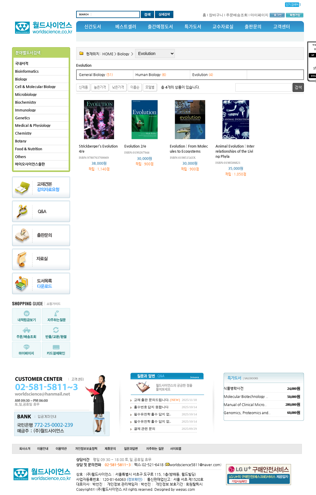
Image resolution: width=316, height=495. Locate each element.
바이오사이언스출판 (30, 164)
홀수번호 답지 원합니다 (151, 407)
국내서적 (21, 63)
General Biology (96, 74)
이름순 (134, 87)
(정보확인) (134, 479)
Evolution (83, 65)
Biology (21, 79)
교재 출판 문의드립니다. (151, 400)
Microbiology (26, 94)
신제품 (83, 87)
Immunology (25, 110)
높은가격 (100, 87)
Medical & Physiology (33, 125)
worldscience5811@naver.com (194, 465)
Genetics (22, 118)
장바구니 (216, 15)
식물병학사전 (233, 388)
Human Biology (150, 74)
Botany (20, 141)
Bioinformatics (27, 71)
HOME (107, 54)
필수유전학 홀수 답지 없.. (152, 414)
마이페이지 (259, 15)
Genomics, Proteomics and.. (247, 413)
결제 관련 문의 (145, 428)
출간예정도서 (160, 26)
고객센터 (281, 26)
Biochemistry (25, 102)
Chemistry (23, 133)
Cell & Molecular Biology (35, 86)
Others (20, 156)
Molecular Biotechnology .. (246, 396)
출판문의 (253, 26)
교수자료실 (223, 26)
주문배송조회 (237, 15)
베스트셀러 (125, 26)
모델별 (149, 87)
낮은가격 (118, 87)
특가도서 (192, 26)
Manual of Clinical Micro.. (245, 404)
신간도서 (92, 26)
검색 (298, 87)
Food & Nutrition (28, 149)
